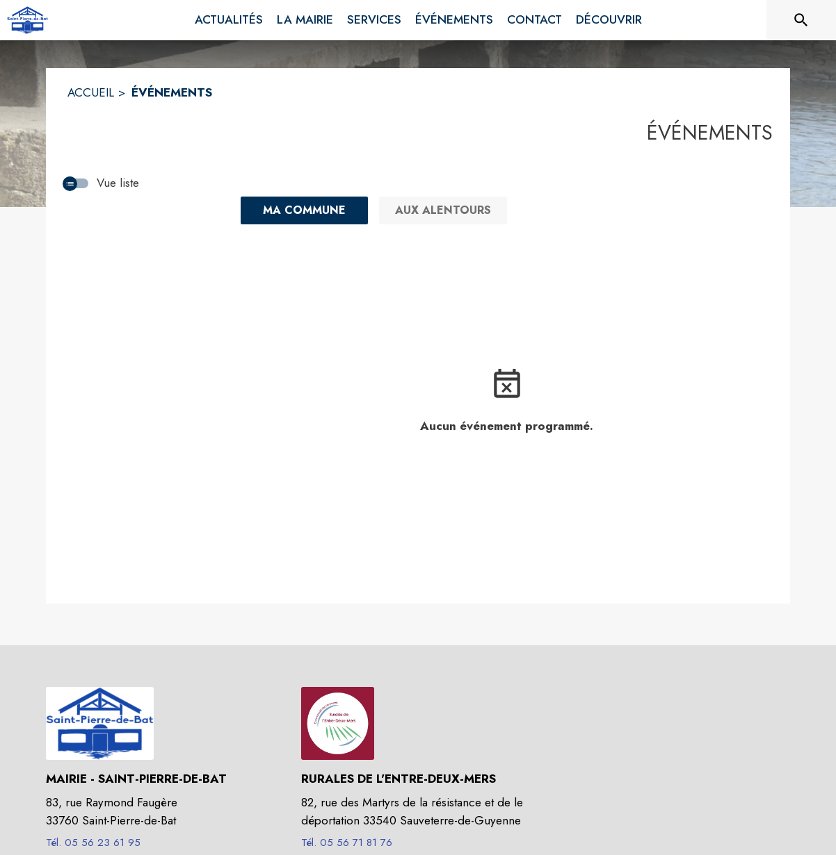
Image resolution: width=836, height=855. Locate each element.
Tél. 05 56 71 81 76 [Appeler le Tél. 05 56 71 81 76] (346, 842)
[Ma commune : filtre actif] (304, 210)
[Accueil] (27, 20)
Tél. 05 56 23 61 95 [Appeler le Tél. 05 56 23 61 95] (93, 842)
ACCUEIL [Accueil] (90, 92)
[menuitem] (229, 20)
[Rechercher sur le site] (801, 20)
